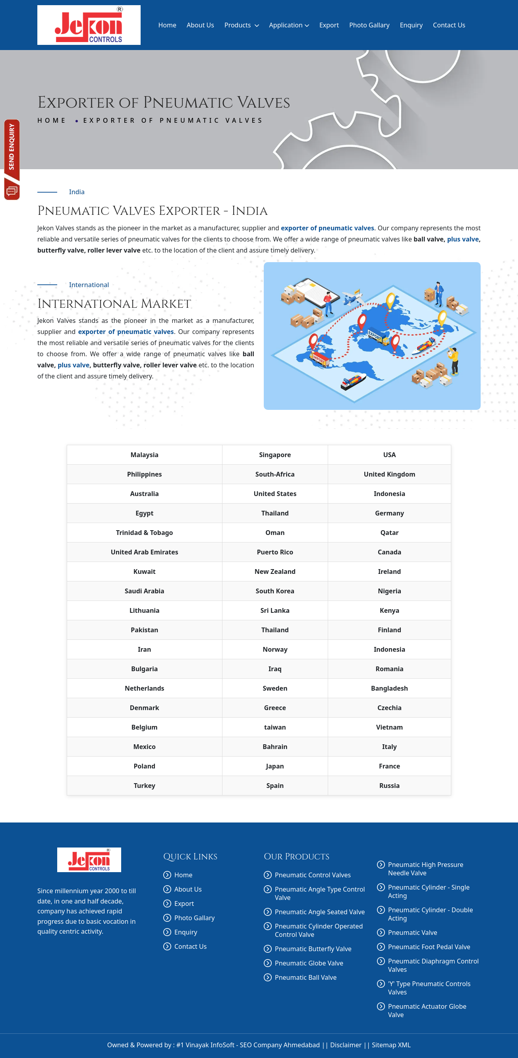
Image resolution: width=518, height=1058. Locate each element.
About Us (200, 25)
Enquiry (411, 25)
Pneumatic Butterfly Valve (313, 949)
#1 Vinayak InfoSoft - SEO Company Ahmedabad (248, 1045)
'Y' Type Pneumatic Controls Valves (429, 988)
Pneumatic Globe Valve (309, 963)
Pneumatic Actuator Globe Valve (427, 1010)
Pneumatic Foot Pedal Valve (429, 947)
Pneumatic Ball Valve (306, 977)
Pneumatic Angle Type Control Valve (320, 893)
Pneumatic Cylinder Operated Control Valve (319, 930)
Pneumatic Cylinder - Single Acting (429, 891)
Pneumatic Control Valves (313, 875)
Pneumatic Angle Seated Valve (320, 912)
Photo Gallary (369, 25)
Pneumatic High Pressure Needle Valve (426, 869)
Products (241, 25)
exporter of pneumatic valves (327, 228)
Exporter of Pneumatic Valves (173, 120)
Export (329, 25)
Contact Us (449, 25)
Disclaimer (345, 1045)
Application (289, 25)
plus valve (463, 239)
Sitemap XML (391, 1045)
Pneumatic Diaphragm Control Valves (433, 965)
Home (167, 25)
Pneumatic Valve (412, 933)
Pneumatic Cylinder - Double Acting (430, 914)
